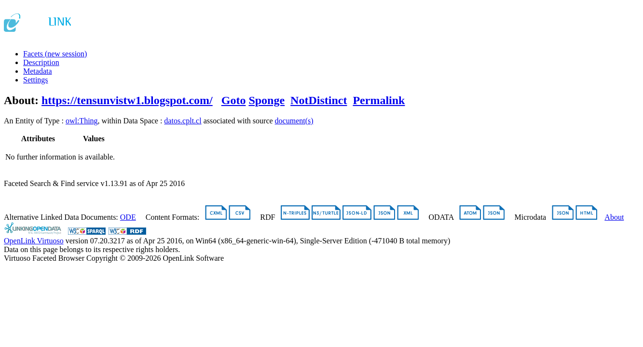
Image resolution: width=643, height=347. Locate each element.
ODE (128, 217)
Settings (35, 80)
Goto (233, 100)
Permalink (379, 100)
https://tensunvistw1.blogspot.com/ (127, 100)
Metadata (37, 71)
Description (41, 62)
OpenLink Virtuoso (34, 241)
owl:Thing (82, 121)
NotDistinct (318, 100)
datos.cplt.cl (182, 121)
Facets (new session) (55, 54)
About (614, 217)
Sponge (266, 100)
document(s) (294, 121)
